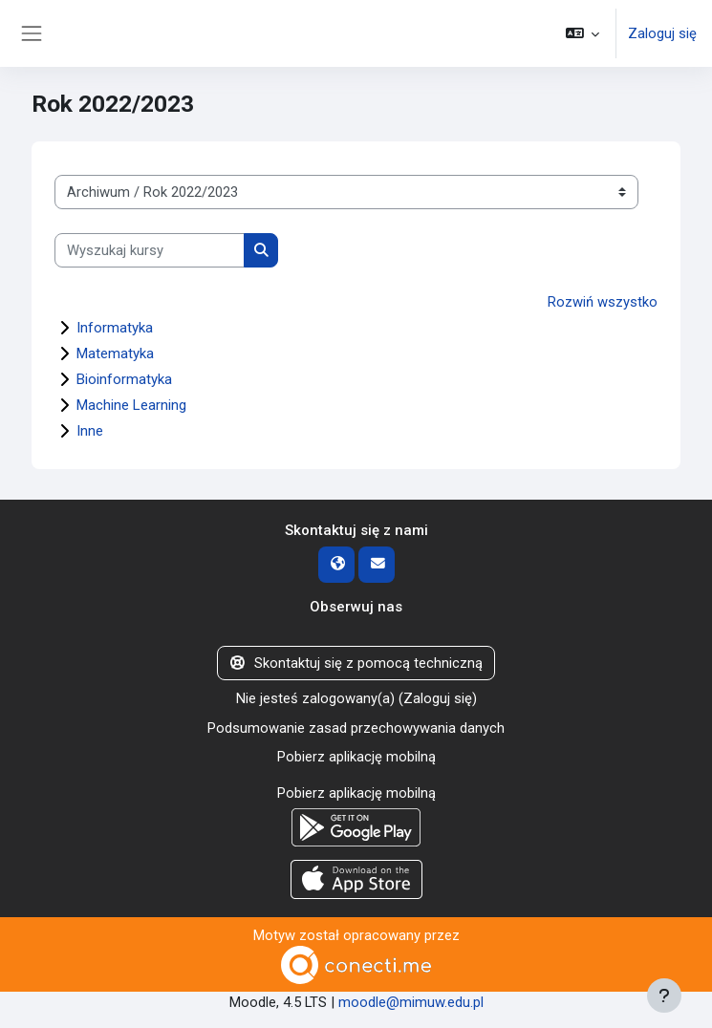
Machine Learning (131, 405)
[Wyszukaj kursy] (149, 250)
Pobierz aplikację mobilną (356, 756)
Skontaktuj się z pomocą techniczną (356, 663)
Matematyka (115, 353)
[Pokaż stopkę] (664, 995)
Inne (89, 430)
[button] (582, 33)
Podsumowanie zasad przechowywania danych (356, 728)
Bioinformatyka (124, 379)
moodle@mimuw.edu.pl (411, 1002)
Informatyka (114, 327)
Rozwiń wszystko (603, 302)
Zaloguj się (662, 33)
